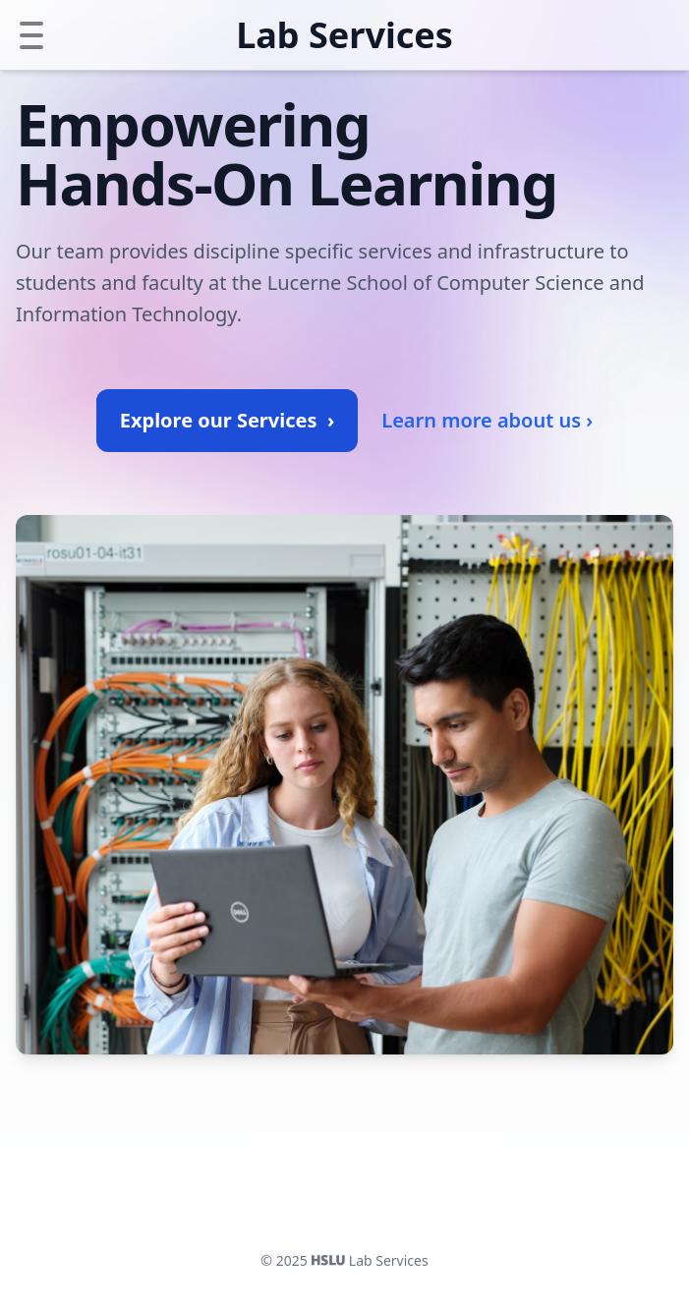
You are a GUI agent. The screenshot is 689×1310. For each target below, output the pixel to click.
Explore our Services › (227, 420)
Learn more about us (487, 420)
